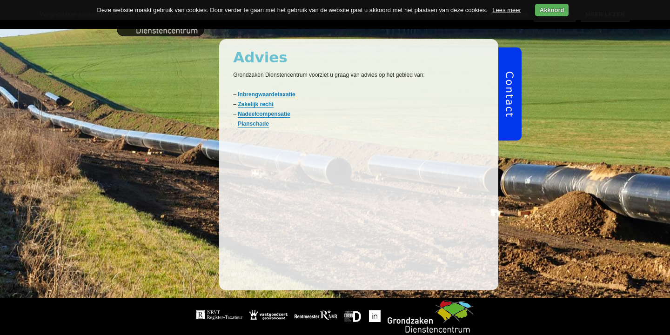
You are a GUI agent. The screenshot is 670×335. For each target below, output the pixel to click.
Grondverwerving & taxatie (353, 310)
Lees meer (506, 10)
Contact (467, 322)
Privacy (433, 322)
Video (400, 322)
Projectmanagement (430, 310)
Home (295, 310)
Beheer (296, 322)
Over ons (366, 322)
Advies (330, 322)
